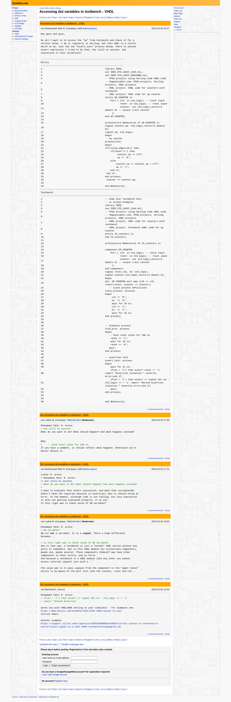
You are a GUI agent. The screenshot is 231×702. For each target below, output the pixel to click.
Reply (167, 409)
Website (18, 26)
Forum (15, 8)
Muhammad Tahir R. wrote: (57, 425)
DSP (16, 18)
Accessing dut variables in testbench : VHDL (62, 23)
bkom (61, 589)
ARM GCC (19, 13)
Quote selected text (156, 409)
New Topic (68, 17)
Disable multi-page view (71, 644)
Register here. (61, 681)
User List (99, 17)
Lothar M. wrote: (52, 474)
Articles (15, 31)
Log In (124, 17)
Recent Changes (21, 39)
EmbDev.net (20, 3)
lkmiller (76, 420)
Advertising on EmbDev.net (49, 697)
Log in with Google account (54, 675)
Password (46, 662)
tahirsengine (90, 28)
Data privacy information (28, 697)
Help (116, 17)
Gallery (109, 17)
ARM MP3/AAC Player (24, 36)
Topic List (56, 17)
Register (88, 17)
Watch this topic (48, 644)
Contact (15, 697)
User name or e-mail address (55, 658)
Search (79, 17)
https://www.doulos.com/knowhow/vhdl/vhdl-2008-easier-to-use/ (81, 610)
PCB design (19, 23)
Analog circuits (21, 21)
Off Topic (18, 29)
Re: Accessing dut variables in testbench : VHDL (64, 415)
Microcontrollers (21, 11)
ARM (17, 34)
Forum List (45, 17)
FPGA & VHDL (21, 16)
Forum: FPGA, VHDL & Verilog (50, 8)
